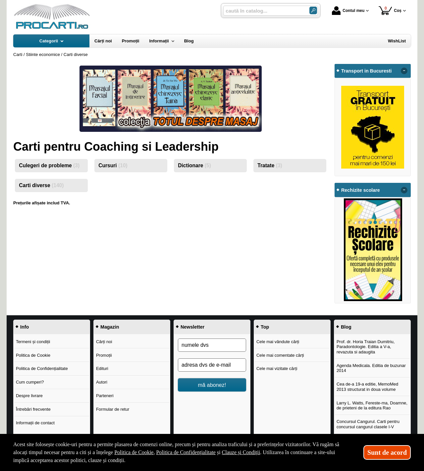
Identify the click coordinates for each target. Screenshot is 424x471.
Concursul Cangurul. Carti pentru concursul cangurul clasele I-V (368, 424)
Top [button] (265, 327)
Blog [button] (346, 327)
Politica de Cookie (33, 355)
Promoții (104, 355)
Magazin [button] (109, 327)
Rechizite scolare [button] (360, 190)
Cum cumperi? (30, 382)
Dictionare (194, 165)
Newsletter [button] (192, 327)
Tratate (269, 165)
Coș (390, 10)
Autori (101, 382)
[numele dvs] (212, 345)
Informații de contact (35, 422)
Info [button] (24, 327)
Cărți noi (104, 341)
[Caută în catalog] (313, 10)
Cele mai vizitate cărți (276, 368)
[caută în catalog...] (263, 11)
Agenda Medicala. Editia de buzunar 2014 (371, 368)
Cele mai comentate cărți (280, 355)
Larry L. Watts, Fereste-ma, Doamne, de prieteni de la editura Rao (372, 405)
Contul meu (348, 10)
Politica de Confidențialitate (42, 368)
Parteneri (105, 395)
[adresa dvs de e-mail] (212, 365)
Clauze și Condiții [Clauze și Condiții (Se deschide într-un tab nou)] (241, 452)
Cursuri (113, 165)
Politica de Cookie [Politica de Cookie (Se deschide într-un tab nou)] (133, 452)
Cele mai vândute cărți (277, 341)
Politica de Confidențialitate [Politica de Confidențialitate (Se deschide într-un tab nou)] (186, 452)
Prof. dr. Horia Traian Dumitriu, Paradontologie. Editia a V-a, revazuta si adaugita (366, 346)
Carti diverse (41, 185)
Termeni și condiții (33, 341)
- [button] (404, 71)
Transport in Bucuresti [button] (366, 71)
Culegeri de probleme (49, 165)
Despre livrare (29, 395)
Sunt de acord (387, 452)
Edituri (102, 368)
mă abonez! (212, 385)
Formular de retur (112, 409)
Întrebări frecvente (33, 409)
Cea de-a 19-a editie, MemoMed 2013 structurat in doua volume (367, 387)
